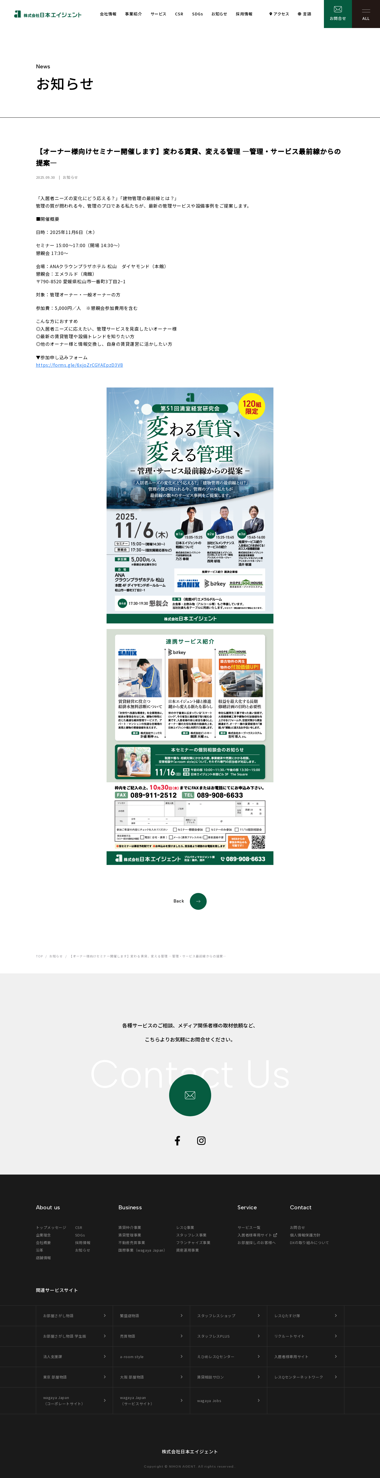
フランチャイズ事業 (193, 1242)
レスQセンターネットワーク (298, 1377)
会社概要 (43, 1242)
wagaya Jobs (209, 1400)
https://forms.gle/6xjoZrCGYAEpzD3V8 (79, 364)
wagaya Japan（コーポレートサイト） (64, 1400)
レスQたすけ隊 (287, 1315)
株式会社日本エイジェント (190, 1451)
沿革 (39, 1250)
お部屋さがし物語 (58, 1315)
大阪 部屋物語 (132, 1377)
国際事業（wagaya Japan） (142, 1250)
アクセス (281, 14)
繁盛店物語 (129, 1315)
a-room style (132, 1356)
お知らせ (219, 14)
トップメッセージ (51, 1227)
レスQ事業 (185, 1227)
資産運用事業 (187, 1250)
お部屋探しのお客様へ (257, 1242)
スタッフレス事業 (191, 1235)
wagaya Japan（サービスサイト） (137, 1400)
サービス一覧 (249, 1227)
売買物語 (127, 1336)
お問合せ (338, 18)
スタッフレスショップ (216, 1315)
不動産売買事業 (131, 1242)
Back (190, 901)
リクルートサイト (289, 1336)
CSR (179, 14)
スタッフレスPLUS (213, 1336)
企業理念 (43, 1235)
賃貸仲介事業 (129, 1227)
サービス (159, 14)
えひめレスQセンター (216, 1356)
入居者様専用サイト (255, 1235)
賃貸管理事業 (129, 1235)
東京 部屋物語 (55, 1377)
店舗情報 (43, 1257)
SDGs (197, 14)
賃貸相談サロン (210, 1377)
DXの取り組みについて (309, 1242)
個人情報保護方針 (305, 1235)
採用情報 (244, 14)
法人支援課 (52, 1356)
